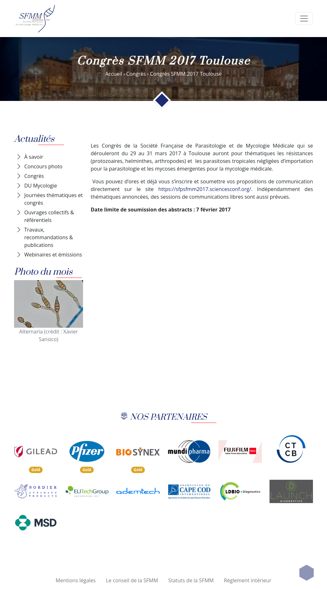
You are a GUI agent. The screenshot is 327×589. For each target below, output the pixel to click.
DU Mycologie (40, 185)
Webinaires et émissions (53, 254)
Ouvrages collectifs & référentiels (49, 216)
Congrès (136, 73)
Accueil (113, 73)
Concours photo (43, 166)
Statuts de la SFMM (191, 580)
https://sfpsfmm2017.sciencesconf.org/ (204, 189)
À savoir (33, 156)
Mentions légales (75, 580)
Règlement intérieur (247, 580)
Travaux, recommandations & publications (48, 237)
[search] (304, 18)
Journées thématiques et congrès (53, 199)
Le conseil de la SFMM (132, 580)
